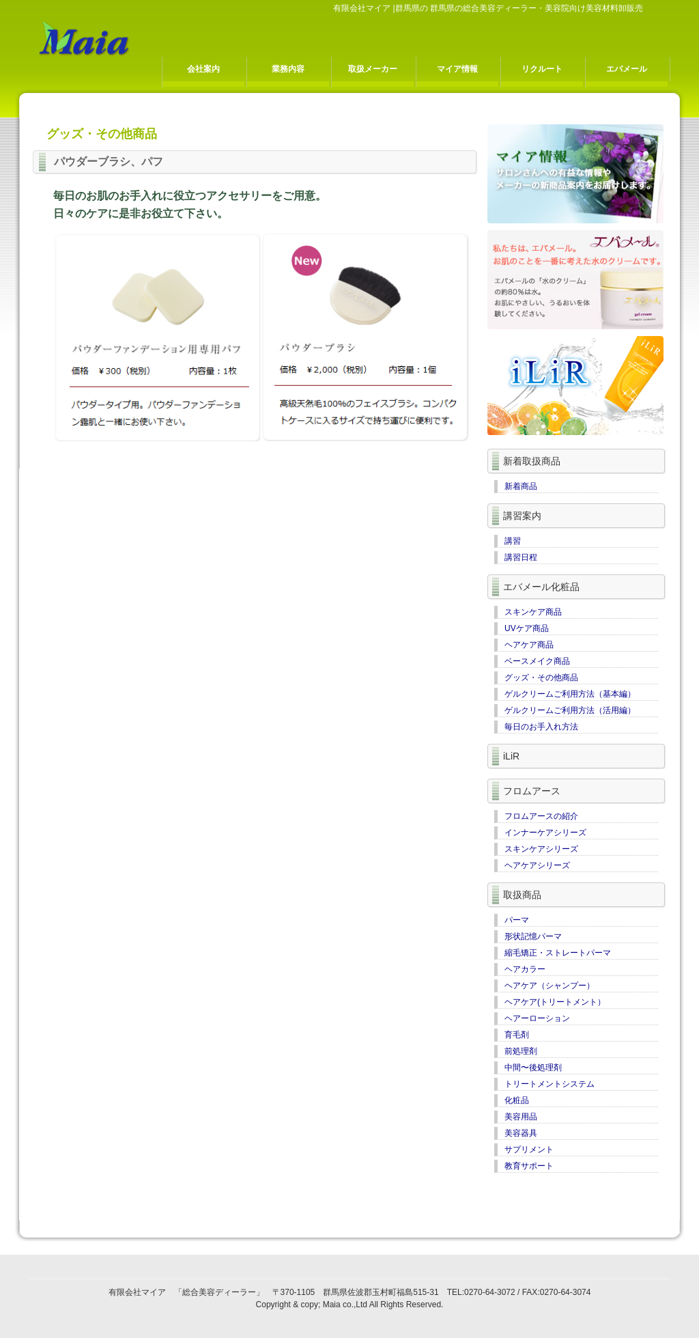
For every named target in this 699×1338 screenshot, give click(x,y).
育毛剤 (516, 1035)
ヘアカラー (524, 969)
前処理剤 (520, 1051)
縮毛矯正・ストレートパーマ (557, 953)
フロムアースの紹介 (541, 816)
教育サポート (529, 1166)
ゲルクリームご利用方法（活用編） (570, 710)
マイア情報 (457, 69)
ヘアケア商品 (529, 645)
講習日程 (520, 557)
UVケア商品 (526, 628)
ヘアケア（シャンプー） (549, 985)
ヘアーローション (537, 1018)
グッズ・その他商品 (541, 677)
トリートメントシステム (549, 1084)
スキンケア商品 (533, 612)
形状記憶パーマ (533, 936)
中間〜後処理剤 (533, 1067)
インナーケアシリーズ (545, 832)
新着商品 (520, 486)
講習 (512, 541)
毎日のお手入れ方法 (541, 726)
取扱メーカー (372, 69)
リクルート (542, 69)
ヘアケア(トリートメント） (554, 1002)
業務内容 (288, 69)
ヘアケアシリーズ (537, 865)
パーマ (516, 920)
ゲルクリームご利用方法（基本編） (570, 694)
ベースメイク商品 (537, 661)
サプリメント (529, 1149)
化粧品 (516, 1100)
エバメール (626, 69)
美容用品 (520, 1116)
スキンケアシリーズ (541, 849)
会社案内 (203, 69)
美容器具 (520, 1133)
